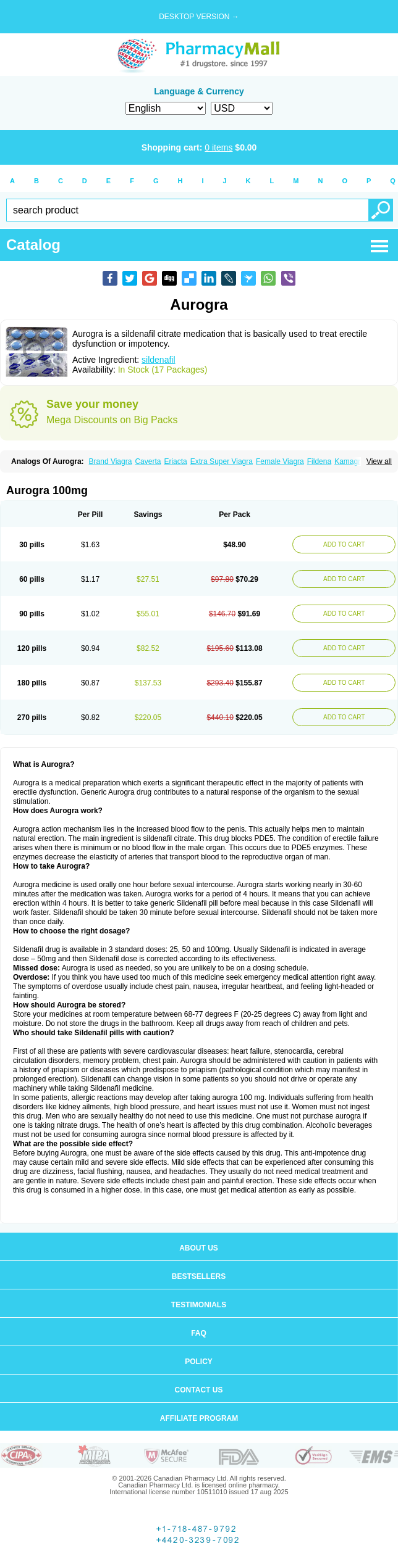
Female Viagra (280, 461)
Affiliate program (199, 1418)
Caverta (148, 461)
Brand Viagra (110, 461)
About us (198, 1248)
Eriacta (175, 461)
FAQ (198, 1333)
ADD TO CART (344, 544)
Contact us (199, 1390)
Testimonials (198, 1305)
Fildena (319, 461)
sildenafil (158, 360)
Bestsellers (199, 1276)
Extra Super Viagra (221, 461)
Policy (199, 1361)
